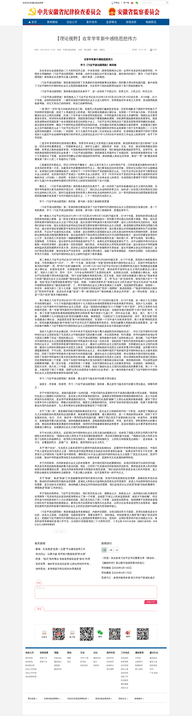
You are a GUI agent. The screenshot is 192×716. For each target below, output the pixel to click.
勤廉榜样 (139, 665)
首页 (32, 22)
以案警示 (139, 661)
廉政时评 (97, 658)
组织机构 (29, 661)
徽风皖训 (153, 658)
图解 (69, 658)
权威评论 (110, 665)
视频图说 (151, 22)
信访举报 (124, 665)
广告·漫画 (154, 672)
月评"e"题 (84, 658)
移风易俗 (153, 665)
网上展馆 (139, 669)
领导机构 (29, 658)
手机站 (116, 2)
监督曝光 (111, 22)
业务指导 (110, 661)
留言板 (83, 661)
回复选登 (84, 665)
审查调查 (124, 661)
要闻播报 (52, 22)
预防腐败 (124, 684)
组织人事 (124, 669)
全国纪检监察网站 (52, 698)
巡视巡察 (131, 22)
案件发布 (91, 22)
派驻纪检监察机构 (103, 698)
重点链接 (32, 698)
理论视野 (110, 669)
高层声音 (110, 658)
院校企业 (123, 698)
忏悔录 (138, 658)
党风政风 (124, 658)
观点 (95, 661)
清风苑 (96, 665)
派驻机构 (124, 672)
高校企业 (124, 687)
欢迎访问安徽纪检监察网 (33, 2)
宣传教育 (124, 680)
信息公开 (72, 22)
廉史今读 (153, 661)
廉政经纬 (58, 669)
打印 (153, 49)
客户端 (126, 2)
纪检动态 (58, 658)
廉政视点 (58, 661)
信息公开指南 (31, 669)
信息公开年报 (31, 672)
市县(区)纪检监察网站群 (78, 698)
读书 (151, 669)
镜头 (69, 661)
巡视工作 (43, 658)
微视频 (57, 665)
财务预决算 (30, 665)
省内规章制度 (31, 676)
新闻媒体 (139, 698)
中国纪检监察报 (69, 49)
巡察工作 (43, 661)
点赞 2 (60, 531)
